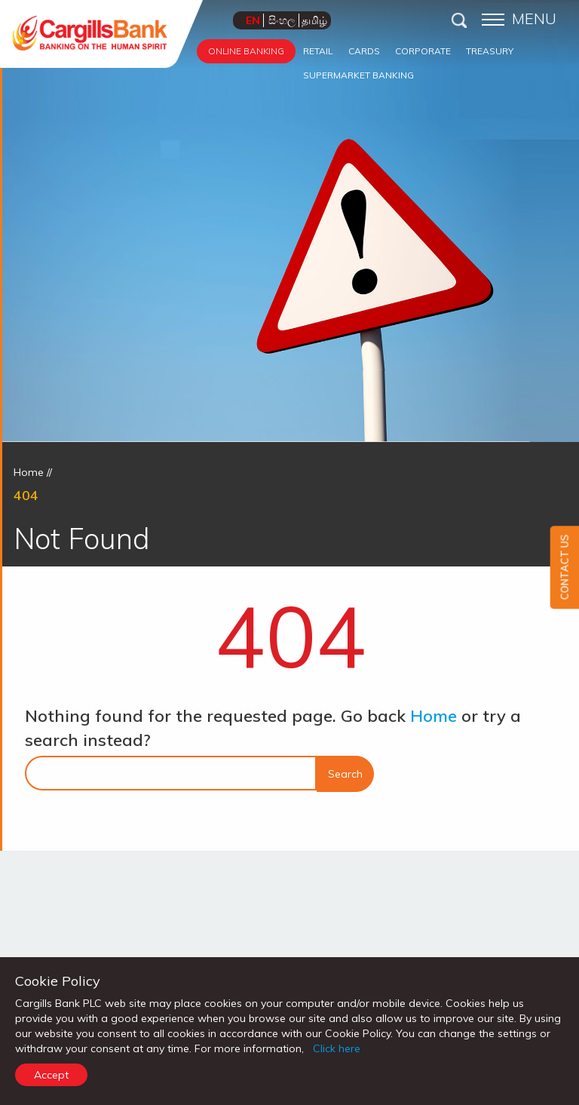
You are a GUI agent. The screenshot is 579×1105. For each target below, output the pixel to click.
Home (29, 472)
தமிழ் (314, 20)
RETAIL (318, 51)
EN (253, 20)
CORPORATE (423, 51)
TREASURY (489, 51)
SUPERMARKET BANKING (358, 75)
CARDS (364, 51)
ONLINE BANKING (246, 51)
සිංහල (282, 20)
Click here (336, 1048)
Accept (51, 1075)
